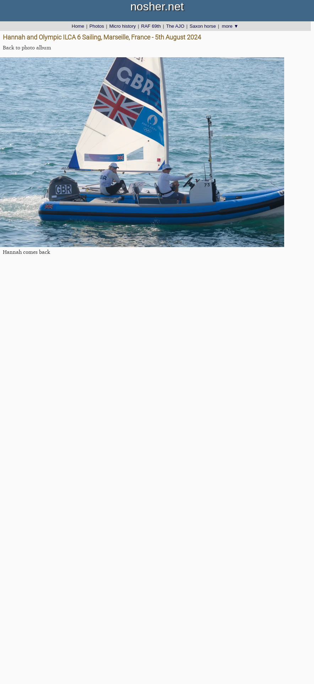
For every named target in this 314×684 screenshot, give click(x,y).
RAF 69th (151, 26)
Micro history (122, 26)
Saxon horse (203, 26)
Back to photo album (27, 47)
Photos (97, 26)
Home (78, 26)
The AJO (175, 26)
